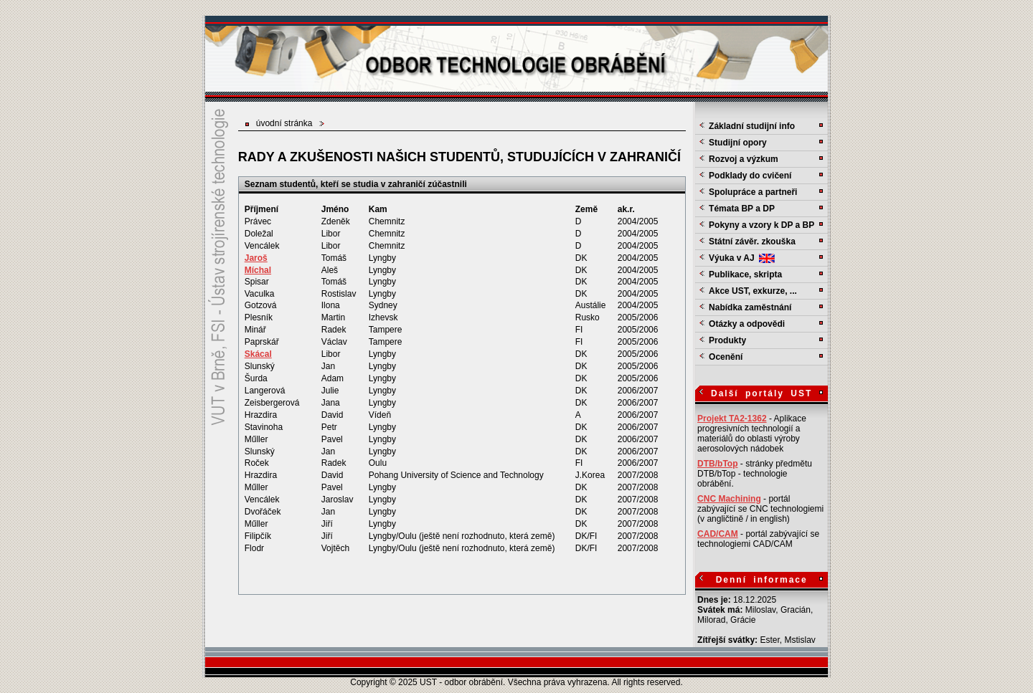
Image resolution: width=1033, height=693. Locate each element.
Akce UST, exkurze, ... (753, 291)
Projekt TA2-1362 (732, 419)
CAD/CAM (717, 534)
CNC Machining (729, 499)
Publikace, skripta (745, 274)
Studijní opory (738, 143)
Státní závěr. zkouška (752, 241)
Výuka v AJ (742, 258)
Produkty (727, 340)
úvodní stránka (284, 123)
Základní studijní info (752, 126)
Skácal (258, 354)
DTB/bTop (717, 464)
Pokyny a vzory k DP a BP (761, 225)
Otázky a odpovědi (747, 324)
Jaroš (256, 258)
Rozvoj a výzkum (743, 159)
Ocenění (725, 357)
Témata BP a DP (742, 209)
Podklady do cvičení (750, 176)
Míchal (258, 270)
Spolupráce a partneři (753, 192)
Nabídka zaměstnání (750, 307)
